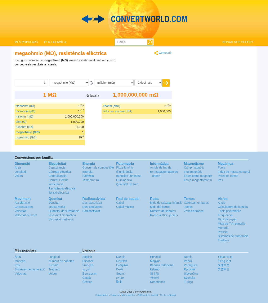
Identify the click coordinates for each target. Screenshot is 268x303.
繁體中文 (223, 269)
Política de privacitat (147, 295)
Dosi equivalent (92, 206)
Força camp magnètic (198, 176)
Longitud (20, 171)
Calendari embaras (196, 202)
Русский (189, 269)
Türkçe (188, 282)
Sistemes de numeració (233, 236)
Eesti (119, 269)
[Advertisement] (145, 68)
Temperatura (90, 180)
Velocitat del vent (26, 215)
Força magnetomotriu (198, 180)
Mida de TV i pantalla (231, 223)
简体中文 (223, 265)
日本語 (154, 273)
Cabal (120, 202)
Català (86, 277)
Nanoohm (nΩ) (25, 106)
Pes (220, 180)
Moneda (223, 227)
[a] (114, 82)
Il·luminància (124, 171)
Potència (88, 176)
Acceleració (22, 202)
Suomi (120, 273)
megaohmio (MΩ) (28, 132)
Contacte (115, 295)
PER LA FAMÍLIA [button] (55, 42)
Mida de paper (227, 219)
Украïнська (225, 256)
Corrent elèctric (58, 180)
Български (89, 273)
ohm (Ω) (21, 121)
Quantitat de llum (127, 184)
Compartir (163, 53)
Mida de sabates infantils (166, 202)
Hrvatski (155, 256)
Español (87, 261)
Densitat (54, 202)
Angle (221, 202)
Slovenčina (191, 273)
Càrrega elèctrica (60, 171)
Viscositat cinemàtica (62, 215)
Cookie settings (168, 295)
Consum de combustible (98, 167)
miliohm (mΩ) (24, 116)
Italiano (155, 269)
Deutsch (121, 261)
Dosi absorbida (92, 202)
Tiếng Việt (224, 261)
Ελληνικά (122, 265)
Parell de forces (228, 176)
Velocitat (20, 211)
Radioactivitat (91, 211)
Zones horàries (193, 211)
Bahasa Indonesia (162, 265)
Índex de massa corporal (234, 171)
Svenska (189, 277)
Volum (19, 176)
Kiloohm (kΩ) (24, 127)
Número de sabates (163, 211)
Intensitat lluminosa (128, 176)
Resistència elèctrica (62, 188)
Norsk (188, 256)
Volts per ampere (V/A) (117, 111)
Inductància (56, 184)
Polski (188, 261)
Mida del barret (160, 206)
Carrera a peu (24, 206)
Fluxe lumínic (124, 167)
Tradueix (223, 240)
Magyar (155, 261)
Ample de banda (160, 167)
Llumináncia (124, 180)
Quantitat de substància (64, 211)
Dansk (120, 256)
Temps (188, 206)
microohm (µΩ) (25, 111)
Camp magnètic (194, 167)
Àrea (18, 167)
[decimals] (148, 82)
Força (221, 167)
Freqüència (225, 215)
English (87, 256)
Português (190, 265)
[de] (69, 82)
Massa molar (57, 206)
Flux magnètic (193, 171)
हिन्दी (119, 282)
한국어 (154, 277)
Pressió (223, 232)
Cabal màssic (125, 206)
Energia (87, 171)
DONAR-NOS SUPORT (237, 42)
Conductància (58, 176)
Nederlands (157, 282)
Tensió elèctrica (59, 192)
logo (134, 19)
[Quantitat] (31, 82)
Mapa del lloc (128, 295)
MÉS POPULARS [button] (26, 42)
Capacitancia (57, 167)
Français (88, 265)
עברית (120, 277)
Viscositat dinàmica (61, 219)
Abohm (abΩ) (111, 106)
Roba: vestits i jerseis (164, 215)
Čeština (87, 282)
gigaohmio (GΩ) (26, 137)
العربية (86, 269)
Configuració (101, 295)
